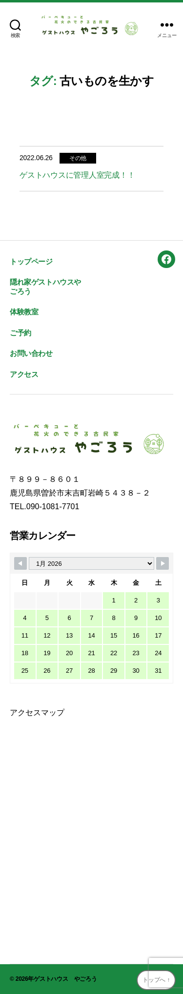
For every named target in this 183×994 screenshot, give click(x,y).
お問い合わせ (31, 353)
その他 (77, 158)
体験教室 (24, 312)
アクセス (24, 374)
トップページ (31, 261)
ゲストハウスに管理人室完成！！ (77, 175)
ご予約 (20, 333)
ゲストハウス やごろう (65, 978)
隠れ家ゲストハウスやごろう (45, 286)
